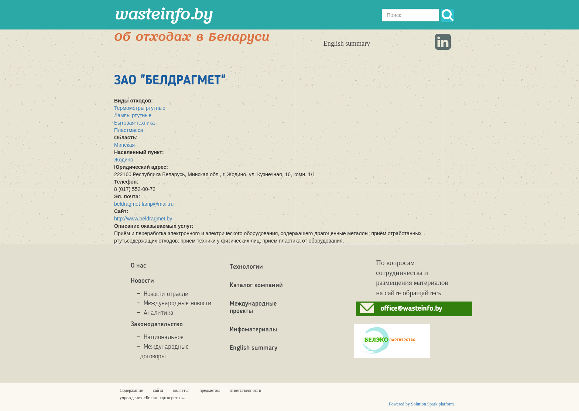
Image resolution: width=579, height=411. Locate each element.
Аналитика (159, 313)
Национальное (164, 337)
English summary (346, 43)
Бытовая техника (134, 123)
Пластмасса (128, 130)
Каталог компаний (256, 285)
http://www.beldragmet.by (143, 219)
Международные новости (178, 303)
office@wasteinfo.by (411, 309)
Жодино (123, 160)
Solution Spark (424, 404)
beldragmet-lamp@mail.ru (144, 204)
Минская (124, 145)
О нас (138, 265)
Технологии (246, 267)
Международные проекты (253, 307)
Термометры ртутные (139, 108)
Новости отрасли (166, 294)
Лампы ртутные (132, 115)
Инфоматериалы (253, 329)
